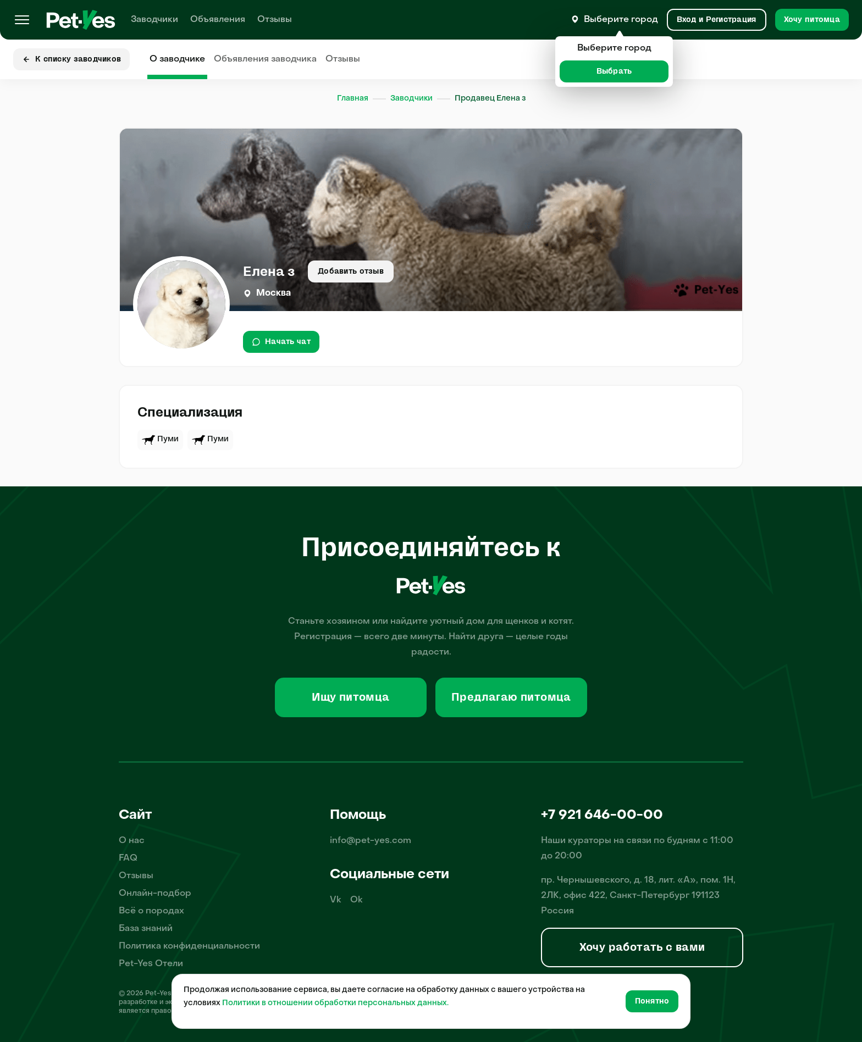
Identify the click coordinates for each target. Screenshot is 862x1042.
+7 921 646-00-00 (602, 815)
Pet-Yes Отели (151, 964)
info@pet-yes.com (370, 840)
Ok (356, 900)
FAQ (128, 858)
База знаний (146, 928)
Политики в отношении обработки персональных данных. (335, 1003)
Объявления (217, 19)
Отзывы (274, 19)
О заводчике (177, 59)
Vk (335, 900)
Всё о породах (151, 911)
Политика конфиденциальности (189, 946)
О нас (132, 840)
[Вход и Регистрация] (716, 20)
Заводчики (154, 19)
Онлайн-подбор (155, 893)
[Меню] (22, 20)
